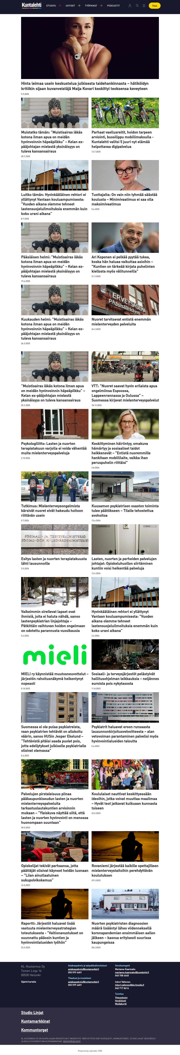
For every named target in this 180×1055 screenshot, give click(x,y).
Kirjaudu (130, 5)
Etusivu (51, 5)
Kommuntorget (34, 1029)
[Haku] (137, 6)
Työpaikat (91, 5)
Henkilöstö (120, 1000)
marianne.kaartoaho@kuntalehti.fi (132, 972)
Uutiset (70, 5)
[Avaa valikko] (144, 6)
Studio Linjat (32, 1012)
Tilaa (154, 5)
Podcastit (113, 5)
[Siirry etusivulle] (31, 6)
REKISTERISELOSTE (72, 1041)
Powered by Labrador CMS (90, 1051)
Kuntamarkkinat (35, 1021)
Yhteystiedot (121, 997)
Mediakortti (121, 1003)
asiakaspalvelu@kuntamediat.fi (83, 969)
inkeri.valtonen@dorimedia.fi (129, 984)
